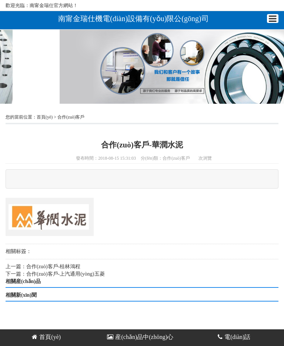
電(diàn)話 (234, 337)
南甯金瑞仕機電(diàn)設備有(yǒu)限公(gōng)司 (133, 18)
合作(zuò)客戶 (70, 117)
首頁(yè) (45, 117)
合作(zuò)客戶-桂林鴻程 (53, 266)
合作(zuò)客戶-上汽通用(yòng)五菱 (65, 274)
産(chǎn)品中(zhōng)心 (140, 337)
